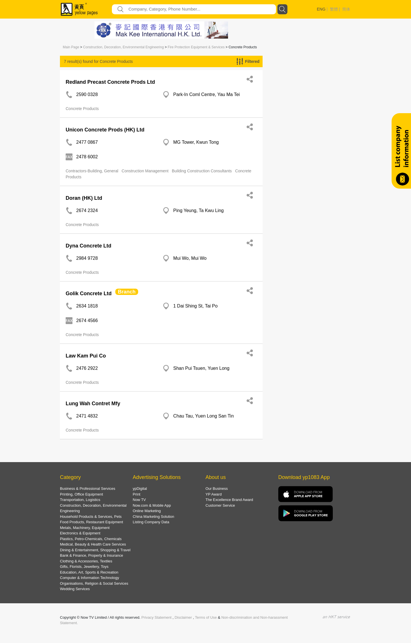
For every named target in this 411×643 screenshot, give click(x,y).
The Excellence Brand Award (229, 500)
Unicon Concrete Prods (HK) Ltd (105, 130)
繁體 (334, 9)
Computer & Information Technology (89, 578)
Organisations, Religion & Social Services (94, 583)
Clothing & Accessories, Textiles (86, 561)
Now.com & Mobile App (152, 505)
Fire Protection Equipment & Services (196, 47)
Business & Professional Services (87, 488)
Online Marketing (147, 511)
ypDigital (140, 488)
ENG (321, 9)
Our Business (217, 488)
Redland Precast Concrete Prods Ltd (110, 82)
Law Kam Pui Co (86, 356)
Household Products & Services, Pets (91, 516)
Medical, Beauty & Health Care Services (93, 544)
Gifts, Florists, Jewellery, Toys (84, 566)
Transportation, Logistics (80, 500)
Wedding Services (75, 589)
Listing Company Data (151, 522)
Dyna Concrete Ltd (88, 246)
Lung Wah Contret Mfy (93, 403)
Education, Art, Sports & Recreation (89, 572)
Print (136, 494)
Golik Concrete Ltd (89, 293)
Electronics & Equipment (80, 533)
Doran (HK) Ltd (84, 198)
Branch (127, 292)
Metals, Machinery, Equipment (85, 528)
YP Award (214, 494)
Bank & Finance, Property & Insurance (91, 555)
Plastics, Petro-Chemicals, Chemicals (91, 539)
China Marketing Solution (153, 516)
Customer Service (220, 505)
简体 (346, 9)
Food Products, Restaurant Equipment (91, 522)
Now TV (139, 500)
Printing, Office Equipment (81, 494)
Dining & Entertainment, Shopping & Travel (95, 550)
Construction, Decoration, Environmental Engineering (123, 47)
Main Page (71, 47)
